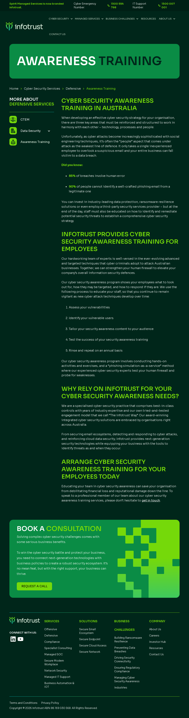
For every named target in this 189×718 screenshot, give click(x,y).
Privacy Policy (50, 703)
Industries (120, 687)
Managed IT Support (57, 677)
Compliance (52, 641)
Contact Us (57, 34)
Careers (154, 635)
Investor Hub (157, 641)
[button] (60, 19)
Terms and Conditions (23, 703)
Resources (156, 648)
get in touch (151, 500)
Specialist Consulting (58, 648)
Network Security (55, 670)
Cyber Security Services (42, 89)
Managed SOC (53, 654)
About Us (155, 629)
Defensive (73, 89)
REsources (148, 18)
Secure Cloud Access (92, 645)
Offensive (50, 629)
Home (13, 89)
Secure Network (89, 651)
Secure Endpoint (89, 639)
